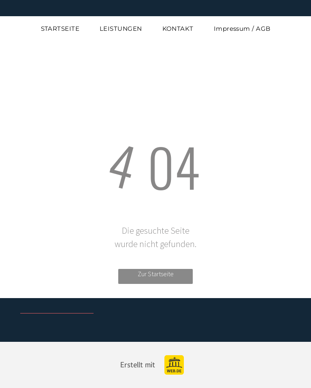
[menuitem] (60, 29)
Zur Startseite (156, 274)
